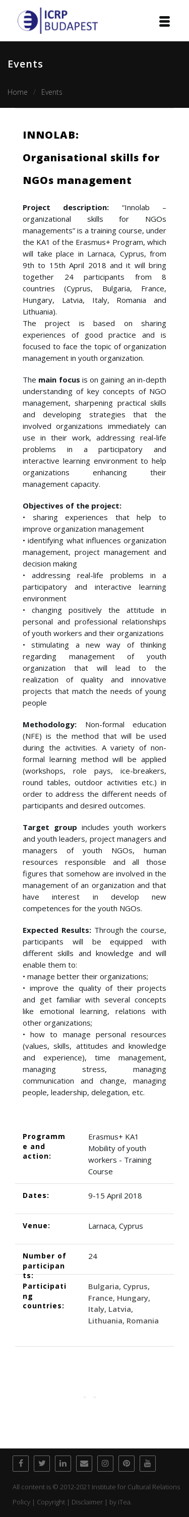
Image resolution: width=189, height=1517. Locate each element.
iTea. (125, 1501)
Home (18, 92)
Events (51, 92)
